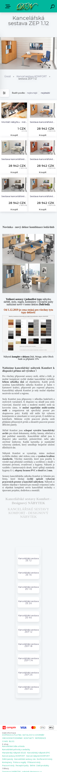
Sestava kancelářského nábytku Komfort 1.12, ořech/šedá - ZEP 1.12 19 (42, 196)
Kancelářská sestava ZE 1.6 (28, 573)
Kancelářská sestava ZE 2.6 (28, 602)
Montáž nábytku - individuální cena (14, 122)
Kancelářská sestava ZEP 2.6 (28, 673)
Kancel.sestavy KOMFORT (32, 76)
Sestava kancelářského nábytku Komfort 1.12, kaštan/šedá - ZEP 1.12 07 (14, 196)
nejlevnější (32, 93)
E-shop (8, 6)
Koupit (14, 135)
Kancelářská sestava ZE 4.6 (28, 616)
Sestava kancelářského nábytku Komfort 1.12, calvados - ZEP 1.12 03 (42, 159)
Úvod (7, 76)
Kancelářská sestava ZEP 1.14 (28, 659)
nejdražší (45, 93)
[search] (53, 7)
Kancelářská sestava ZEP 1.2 (28, 631)
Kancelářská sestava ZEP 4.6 (28, 688)
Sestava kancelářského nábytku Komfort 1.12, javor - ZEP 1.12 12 (14, 159)
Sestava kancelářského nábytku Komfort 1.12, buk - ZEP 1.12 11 (42, 122)
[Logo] (27, 6)
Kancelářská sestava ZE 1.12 (28, 588)
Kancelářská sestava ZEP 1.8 (28, 645)
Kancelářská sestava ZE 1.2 (28, 559)
